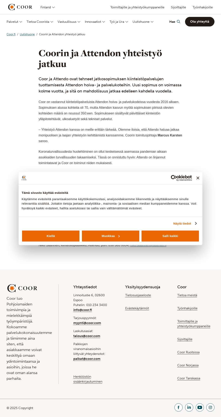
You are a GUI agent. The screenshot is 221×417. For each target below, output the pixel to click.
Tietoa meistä (187, 295)
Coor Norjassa (188, 365)
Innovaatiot (93, 22)
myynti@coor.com (87, 323)
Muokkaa (111, 236)
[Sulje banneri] (197, 178)
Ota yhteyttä (199, 21)
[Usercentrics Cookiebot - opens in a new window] (174, 178)
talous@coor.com (86, 336)
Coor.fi (11, 34)
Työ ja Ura (116, 22)
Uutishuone (141, 22)
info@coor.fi (82, 310)
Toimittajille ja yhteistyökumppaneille (137, 7)
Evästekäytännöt (137, 308)
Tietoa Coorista (38, 22)
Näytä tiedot (182, 223)
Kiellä (51, 236)
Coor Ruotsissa (188, 352)
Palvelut (12, 22)
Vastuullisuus (67, 22)
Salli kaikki (170, 236)
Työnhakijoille (203, 7)
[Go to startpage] (20, 7)
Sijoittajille (178, 7)
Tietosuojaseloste (138, 295)
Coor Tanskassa (188, 378)
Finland (45, 7)
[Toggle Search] (174, 21)
